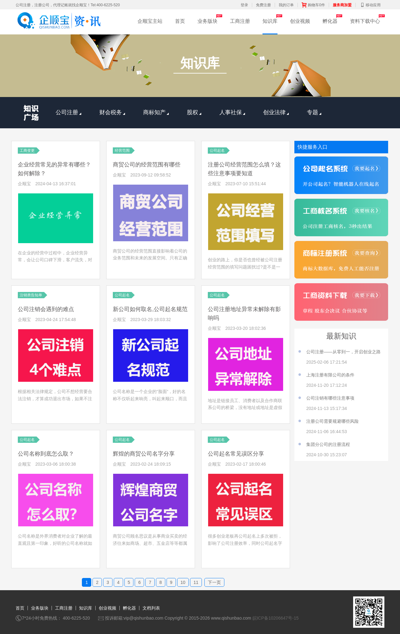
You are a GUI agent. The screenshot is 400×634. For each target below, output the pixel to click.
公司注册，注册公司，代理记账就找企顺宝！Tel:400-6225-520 (68, 5)
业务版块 (208, 21)
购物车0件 (313, 5)
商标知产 (156, 112)
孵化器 (330, 21)
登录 (244, 5)
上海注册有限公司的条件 (330, 374)
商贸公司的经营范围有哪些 (146, 164)
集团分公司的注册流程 (328, 444)
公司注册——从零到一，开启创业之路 (343, 351)
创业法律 (276, 112)
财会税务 (112, 112)
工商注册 (240, 21)
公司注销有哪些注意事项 (330, 398)
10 (183, 582)
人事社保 (232, 112)
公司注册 (68, 112)
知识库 (270, 21)
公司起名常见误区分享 (236, 454)
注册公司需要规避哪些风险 (332, 421)
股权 (194, 112)
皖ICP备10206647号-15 (275, 618)
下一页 (214, 582)
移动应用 (370, 5)
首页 (180, 21)
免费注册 (263, 5)
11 (195, 582)
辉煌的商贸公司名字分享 (144, 454)
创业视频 (300, 21)
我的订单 (286, 5)
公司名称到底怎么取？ (46, 454)
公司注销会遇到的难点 (46, 309)
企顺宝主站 (150, 21)
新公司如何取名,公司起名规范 (150, 309)
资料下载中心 (365, 21)
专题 (314, 112)
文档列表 (151, 608)
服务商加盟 (342, 5)
